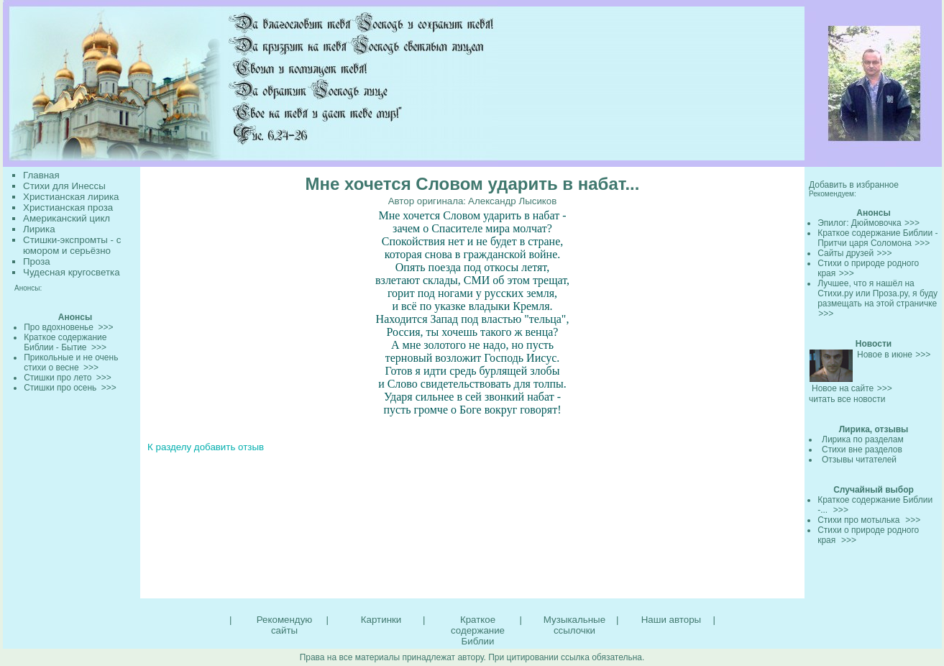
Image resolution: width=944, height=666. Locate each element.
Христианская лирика (71, 196)
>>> (912, 223)
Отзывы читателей (859, 460)
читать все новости (847, 399)
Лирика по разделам (863, 439)
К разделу (169, 447)
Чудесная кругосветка (71, 272)
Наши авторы (671, 619)
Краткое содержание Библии (478, 630)
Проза (36, 261)
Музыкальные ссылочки (574, 625)
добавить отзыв (229, 447)
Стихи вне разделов (862, 449)
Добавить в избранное (854, 185)
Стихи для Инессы (64, 186)
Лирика (39, 229)
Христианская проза (68, 207)
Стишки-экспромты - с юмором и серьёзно (72, 245)
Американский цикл (66, 218)
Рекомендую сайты (284, 625)
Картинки (381, 619)
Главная (41, 175)
